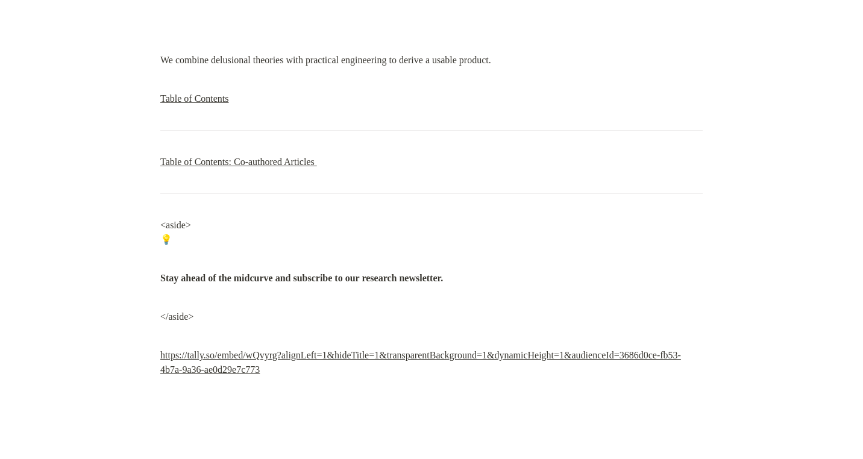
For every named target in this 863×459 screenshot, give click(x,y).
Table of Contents (194, 98)
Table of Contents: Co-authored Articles (238, 162)
